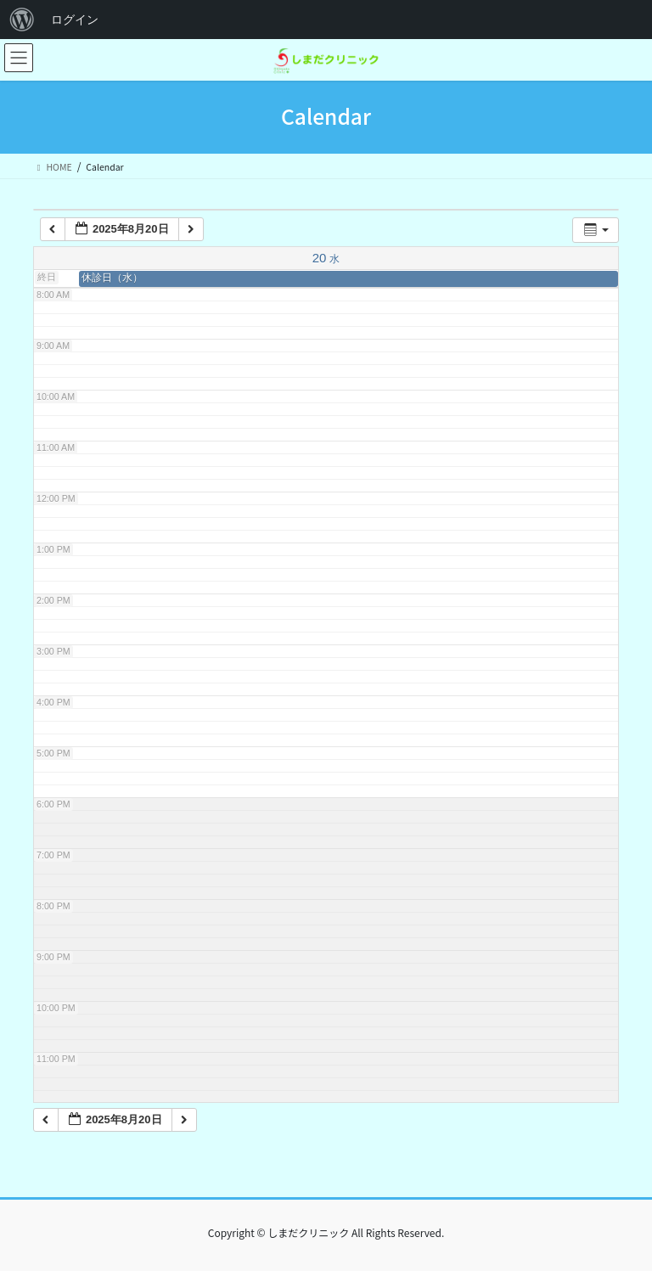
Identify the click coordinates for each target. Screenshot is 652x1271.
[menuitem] (22, 19)
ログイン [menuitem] (74, 19)
